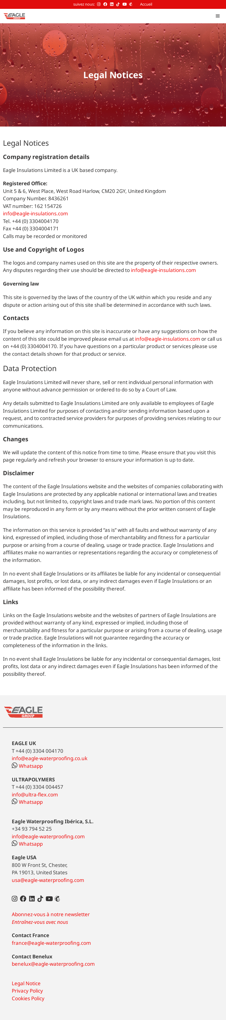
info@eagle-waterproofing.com (48, 836)
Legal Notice (26, 983)
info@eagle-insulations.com (35, 213)
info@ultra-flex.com (35, 794)
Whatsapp (27, 765)
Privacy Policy (27, 990)
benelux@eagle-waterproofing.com (53, 963)
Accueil (146, 4)
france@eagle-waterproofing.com (51, 942)
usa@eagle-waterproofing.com (48, 880)
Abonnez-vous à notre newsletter (51, 914)
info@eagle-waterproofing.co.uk (49, 758)
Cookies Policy (28, 998)
